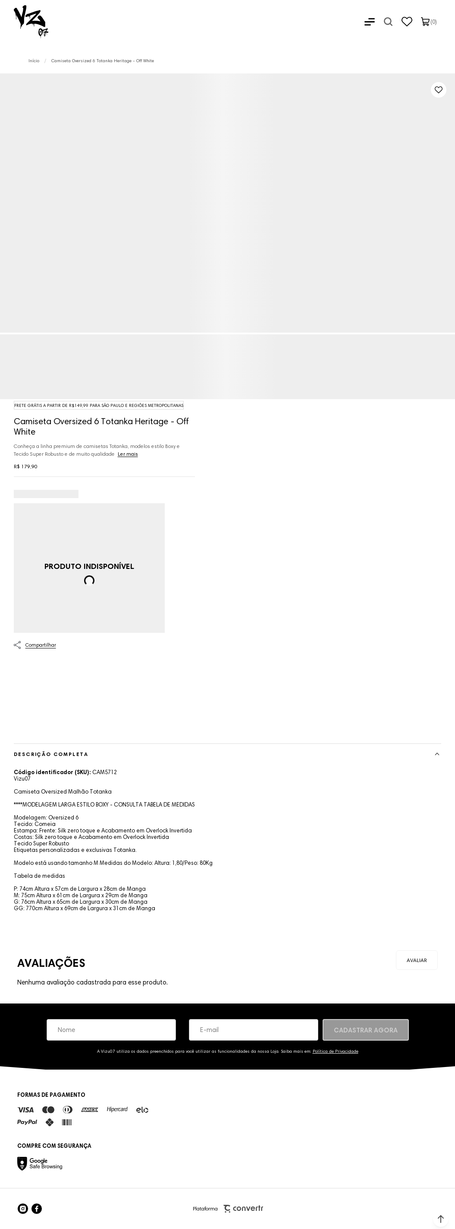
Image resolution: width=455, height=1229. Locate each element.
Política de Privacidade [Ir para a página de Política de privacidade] (335, 1051)
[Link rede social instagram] (22, 1208)
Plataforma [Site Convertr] (228, 1209)
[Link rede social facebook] (36, 1208)
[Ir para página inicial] (33, 61)
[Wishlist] (407, 22)
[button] (441, 1219)
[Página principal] (24, 21)
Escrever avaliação (417, 960)
